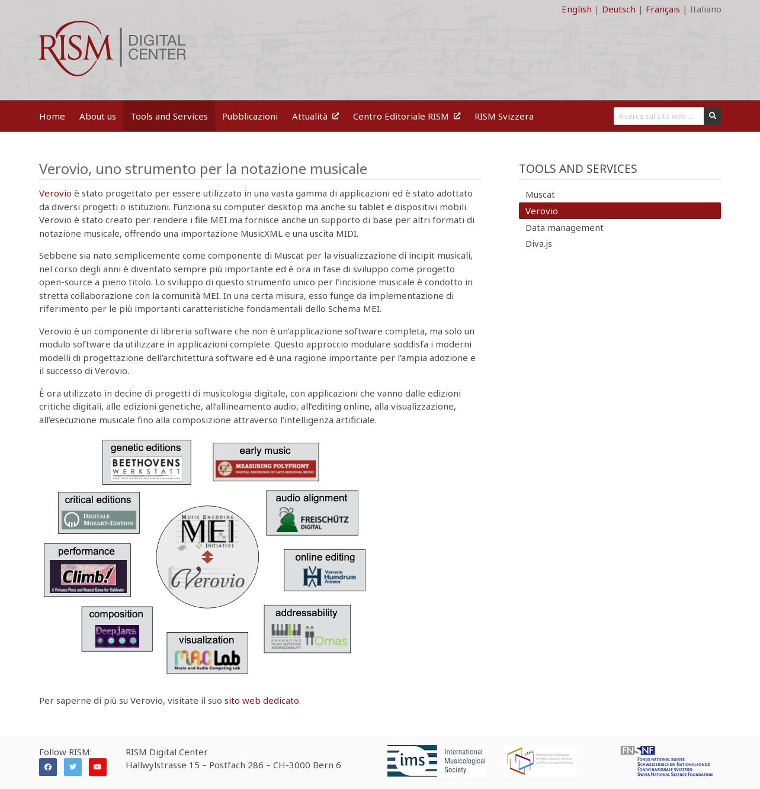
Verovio (55, 193)
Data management (564, 227)
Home (52, 116)
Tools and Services (169, 116)
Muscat (540, 194)
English (577, 9)
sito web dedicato (262, 700)
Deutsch (619, 9)
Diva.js (538, 243)
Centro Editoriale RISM (406, 116)
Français (663, 9)
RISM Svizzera (504, 116)
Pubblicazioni (250, 116)
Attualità (315, 116)
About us (97, 116)
